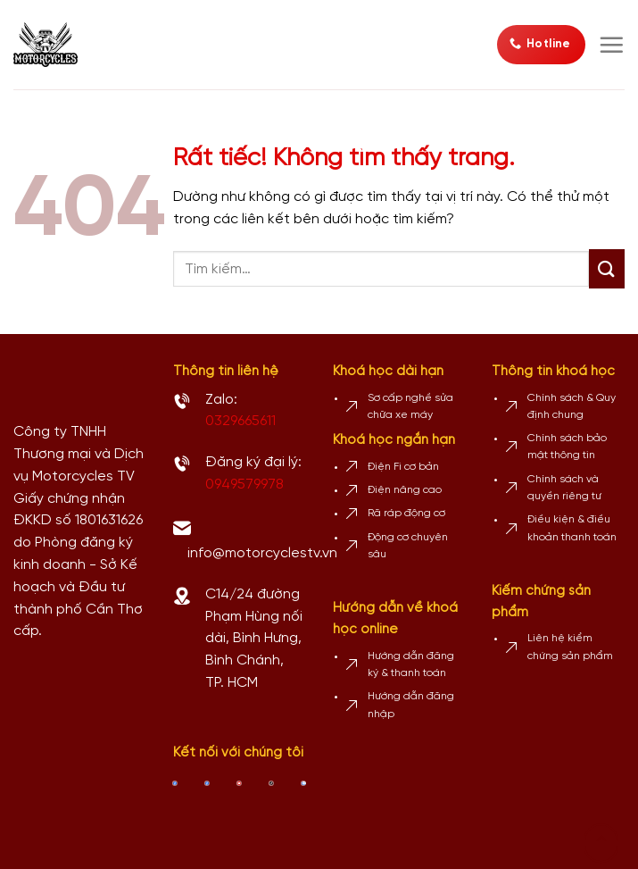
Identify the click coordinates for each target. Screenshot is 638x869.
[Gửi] (607, 268)
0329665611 (240, 421)
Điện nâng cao (405, 490)
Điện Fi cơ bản (403, 466)
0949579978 (244, 484)
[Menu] (611, 45)
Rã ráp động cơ (406, 513)
